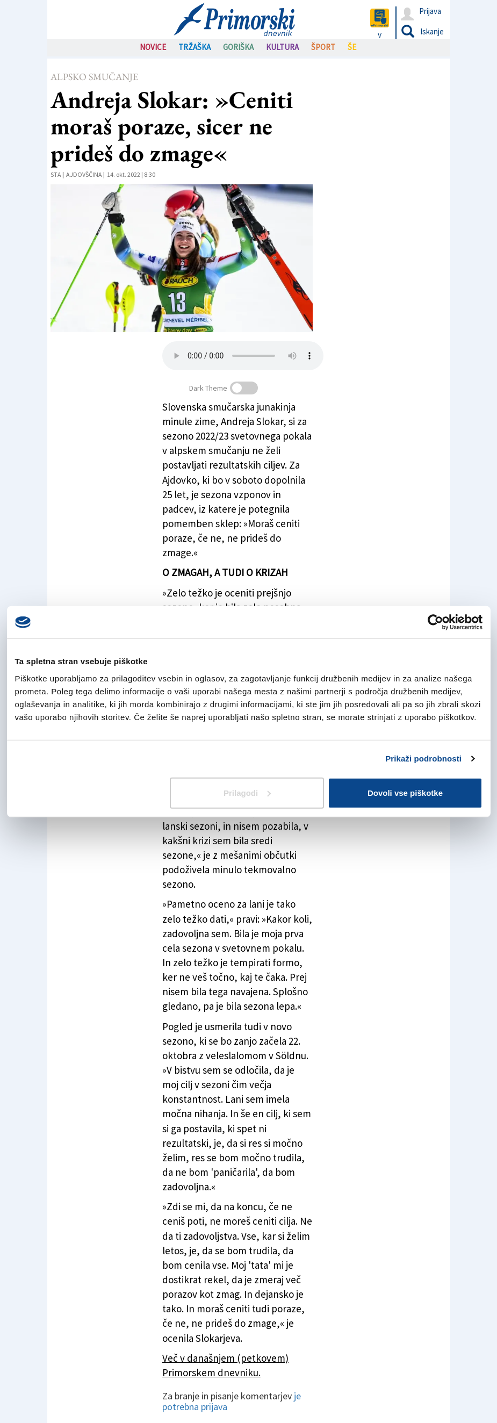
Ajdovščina (84, 174)
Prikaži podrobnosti (423, 758)
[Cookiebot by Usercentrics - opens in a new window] (435, 622)
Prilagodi (247, 792)
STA (56, 174)
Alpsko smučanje (94, 76)
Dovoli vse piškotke (405, 792)
